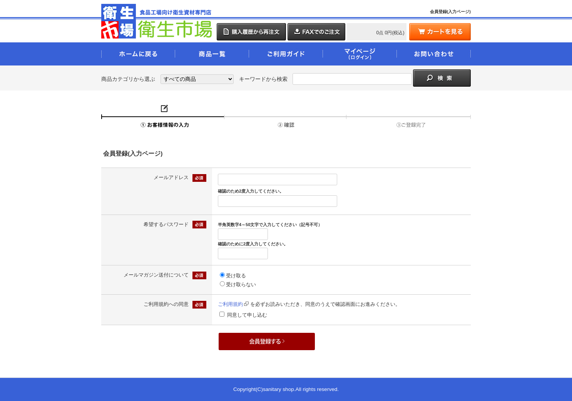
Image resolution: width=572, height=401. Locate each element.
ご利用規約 (233, 304)
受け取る (236, 276)
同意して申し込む (247, 315)
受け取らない (241, 284)
